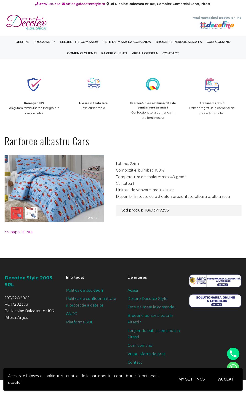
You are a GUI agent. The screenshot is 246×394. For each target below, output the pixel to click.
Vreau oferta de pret (146, 354)
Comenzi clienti (82, 53)
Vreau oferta (145, 53)
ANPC (71, 314)
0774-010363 (48, 4)
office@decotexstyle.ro (83, 4)
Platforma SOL (79, 322)
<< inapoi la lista (18, 232)
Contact (170, 53)
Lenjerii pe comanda (79, 42)
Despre (22, 42)
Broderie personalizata (178, 42)
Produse (45, 42)
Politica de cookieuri (84, 290)
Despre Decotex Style (147, 298)
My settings (192, 379)
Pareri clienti (114, 53)
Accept (226, 379)
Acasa (133, 290)
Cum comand (218, 42)
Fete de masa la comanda (127, 42)
